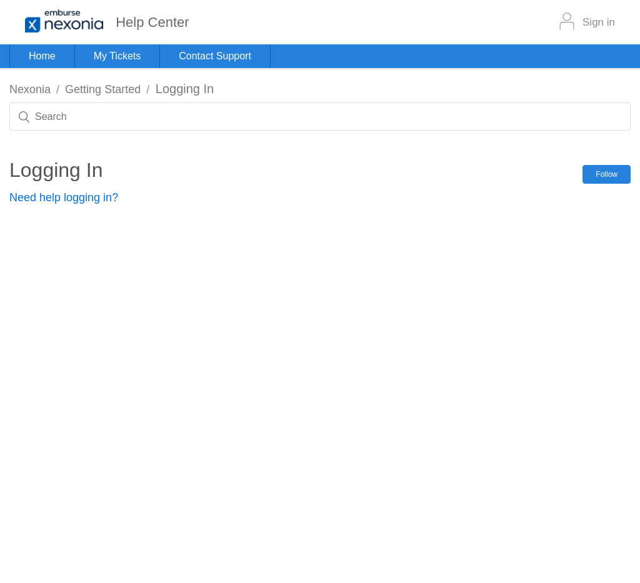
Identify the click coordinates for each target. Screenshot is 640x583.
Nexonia (30, 89)
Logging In (185, 89)
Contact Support (215, 56)
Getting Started (103, 89)
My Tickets (117, 56)
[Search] (320, 116)
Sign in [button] (598, 22)
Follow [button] (607, 174)
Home (42, 56)
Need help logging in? (63, 197)
